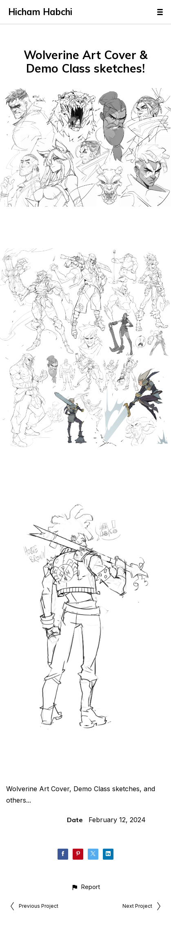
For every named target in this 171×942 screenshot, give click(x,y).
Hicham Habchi (40, 11)
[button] (85, 886)
